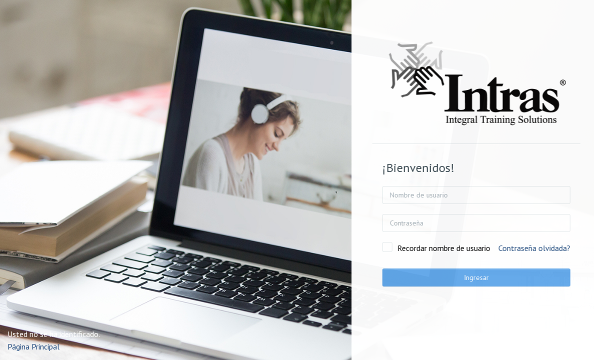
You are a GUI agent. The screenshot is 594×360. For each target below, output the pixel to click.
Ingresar (492, 277)
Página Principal (34, 347)
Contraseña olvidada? (550, 248)
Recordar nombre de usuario (460, 248)
